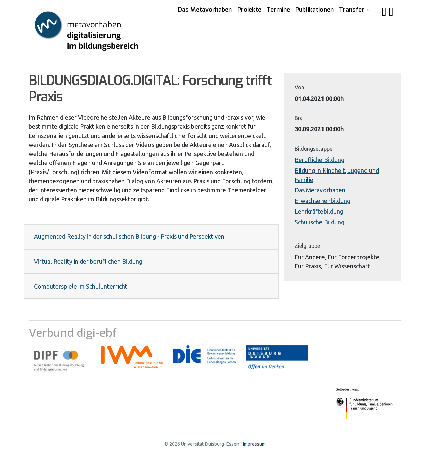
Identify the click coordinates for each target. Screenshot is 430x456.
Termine (278, 10)
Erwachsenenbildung (322, 200)
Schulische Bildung (319, 222)
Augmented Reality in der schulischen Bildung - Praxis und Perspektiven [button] (129, 236)
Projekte (249, 10)
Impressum (254, 444)
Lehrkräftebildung (319, 211)
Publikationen (314, 10)
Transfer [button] (352, 10)
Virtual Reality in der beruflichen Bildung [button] (88, 261)
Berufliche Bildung (319, 159)
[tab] (151, 237)
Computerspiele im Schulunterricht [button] (80, 286)
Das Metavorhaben (205, 10)
